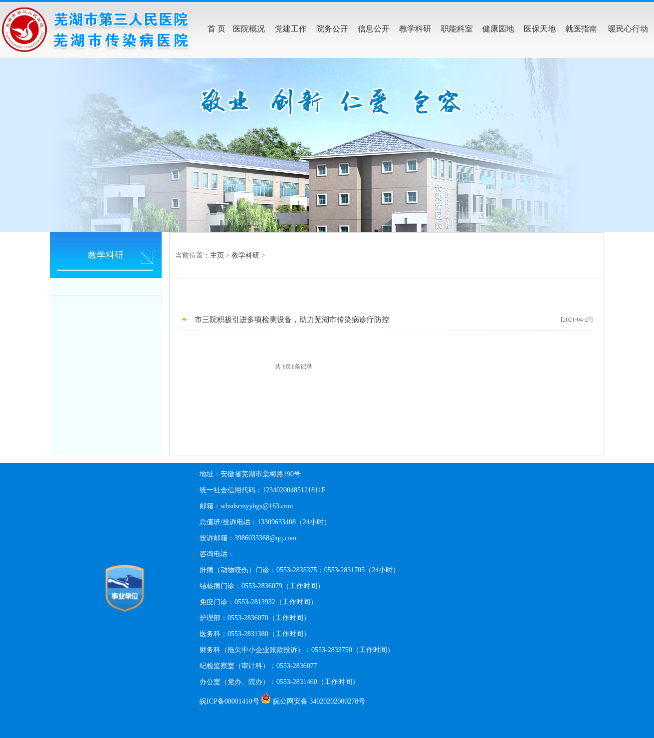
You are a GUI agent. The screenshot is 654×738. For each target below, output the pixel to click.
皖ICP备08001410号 (229, 701)
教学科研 (245, 255)
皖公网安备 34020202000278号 (319, 701)
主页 (217, 255)
